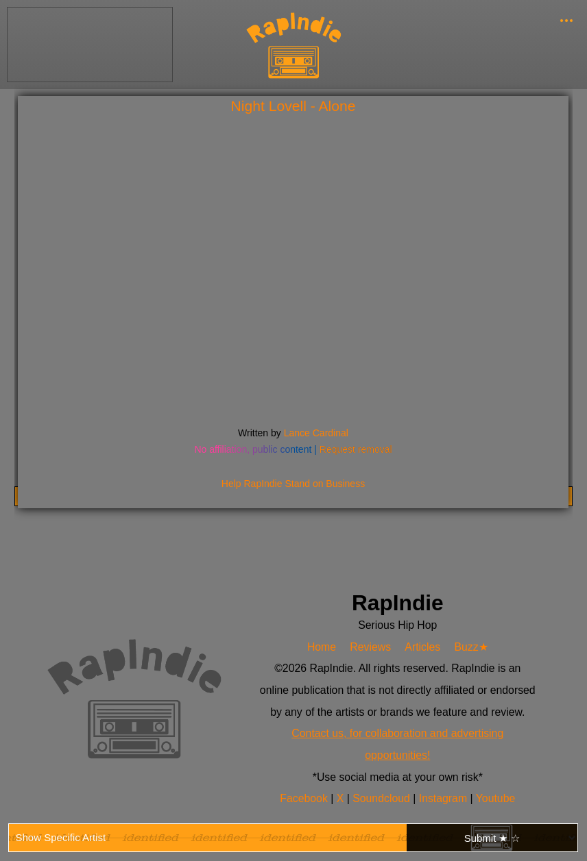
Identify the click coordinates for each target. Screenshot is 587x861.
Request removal (356, 449)
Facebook (305, 798)
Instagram (444, 798)
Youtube (496, 798)
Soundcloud (382, 798)
